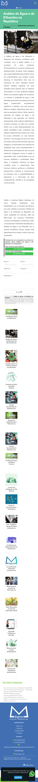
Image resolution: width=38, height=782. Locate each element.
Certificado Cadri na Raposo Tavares (11, 462)
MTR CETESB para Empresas (12, 693)
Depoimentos (19, 730)
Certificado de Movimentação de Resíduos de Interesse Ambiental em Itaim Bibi (11, 549)
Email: (22, 261)
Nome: (6, 261)
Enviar (19, 292)
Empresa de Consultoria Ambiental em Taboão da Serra (11, 671)
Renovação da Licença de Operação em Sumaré (11, 588)
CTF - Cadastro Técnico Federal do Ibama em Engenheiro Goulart (11, 528)
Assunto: (23, 268)
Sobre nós (19, 726)
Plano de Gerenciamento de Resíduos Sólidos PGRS (18, 688)
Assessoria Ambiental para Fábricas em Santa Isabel (11, 422)
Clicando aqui (19, 253)
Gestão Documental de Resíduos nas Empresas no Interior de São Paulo (11, 450)
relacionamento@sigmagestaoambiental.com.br (19, 747)
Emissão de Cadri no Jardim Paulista (11, 386)
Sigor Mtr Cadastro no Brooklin (11, 633)
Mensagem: (8, 275)
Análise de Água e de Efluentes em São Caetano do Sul (11, 341)
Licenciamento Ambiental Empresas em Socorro (11, 569)
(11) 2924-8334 (19, 249)
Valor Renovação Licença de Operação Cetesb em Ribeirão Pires (11, 609)
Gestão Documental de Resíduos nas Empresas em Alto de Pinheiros (11, 408)
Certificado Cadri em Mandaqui (11, 317)
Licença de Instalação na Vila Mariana (11, 489)
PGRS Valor (29, 690)
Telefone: (7, 268)
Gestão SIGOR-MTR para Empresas (13, 697)
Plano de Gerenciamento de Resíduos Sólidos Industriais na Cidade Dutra (11, 510)
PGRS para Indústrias (9, 701)
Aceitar (18, 777)
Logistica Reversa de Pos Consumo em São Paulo (11, 365)
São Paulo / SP (19, 754)
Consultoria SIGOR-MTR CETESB (13, 691)
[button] (35, 3)
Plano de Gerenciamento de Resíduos (14, 690)
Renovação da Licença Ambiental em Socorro (11, 650)
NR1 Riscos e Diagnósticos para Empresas (15, 699)
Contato (19, 733)
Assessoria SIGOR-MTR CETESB (13, 695)
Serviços (19, 728)
